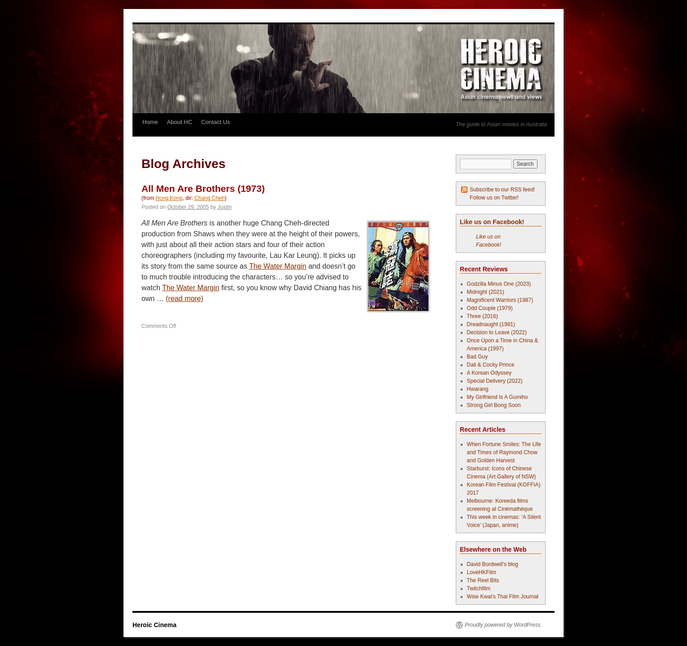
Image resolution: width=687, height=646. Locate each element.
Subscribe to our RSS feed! (502, 189)
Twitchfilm (479, 588)
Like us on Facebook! (492, 222)
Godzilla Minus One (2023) (499, 284)
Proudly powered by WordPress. (503, 625)
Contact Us (215, 122)
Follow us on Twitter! (494, 198)
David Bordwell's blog (492, 564)
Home (150, 122)
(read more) (184, 298)
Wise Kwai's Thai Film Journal (502, 596)
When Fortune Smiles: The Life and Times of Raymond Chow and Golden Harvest (504, 452)
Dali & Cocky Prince (491, 365)
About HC (179, 122)
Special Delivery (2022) (495, 381)
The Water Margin (277, 266)
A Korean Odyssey (489, 373)
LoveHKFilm (481, 572)
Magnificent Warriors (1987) (500, 300)
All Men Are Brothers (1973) (203, 188)
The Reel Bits (483, 580)
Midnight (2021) (485, 292)
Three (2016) (482, 316)
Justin (225, 207)
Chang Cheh (209, 198)
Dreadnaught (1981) (491, 324)
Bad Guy (477, 357)
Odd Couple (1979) (490, 308)
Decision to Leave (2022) (497, 332)
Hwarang (478, 389)
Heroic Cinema (154, 624)
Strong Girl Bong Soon (494, 405)
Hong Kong (168, 198)
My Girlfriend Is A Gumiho (497, 397)
